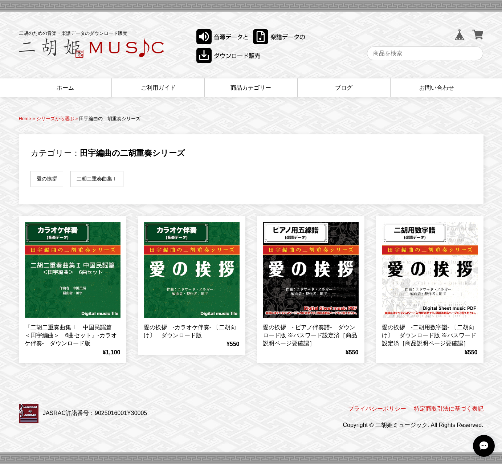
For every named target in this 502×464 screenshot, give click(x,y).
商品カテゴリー (250, 88)
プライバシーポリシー (377, 409)
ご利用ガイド (158, 88)
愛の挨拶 (47, 179)
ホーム (65, 88)
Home (25, 118)
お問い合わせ (436, 88)
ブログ (343, 88)
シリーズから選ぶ (55, 118)
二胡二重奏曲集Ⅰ (97, 179)
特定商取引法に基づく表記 (448, 409)
